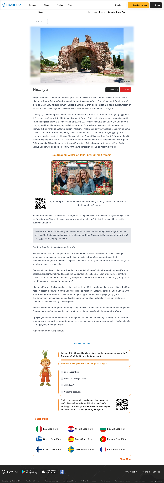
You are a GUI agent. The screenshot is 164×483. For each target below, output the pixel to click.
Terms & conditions (151, 472)
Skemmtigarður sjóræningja (75, 379)
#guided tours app (51, 481)
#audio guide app (156, 481)
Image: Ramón (125, 81)
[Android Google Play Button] (29, 471)
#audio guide (105, 481)
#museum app (140, 481)
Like (125, 89)
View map (112, 89)
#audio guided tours (33, 481)
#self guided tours (69, 481)
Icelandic (40, 21)
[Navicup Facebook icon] (62, 472)
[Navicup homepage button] (12, 5)
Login (155, 5)
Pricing (60, 5)
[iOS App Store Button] (49, 471)
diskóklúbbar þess (71, 372)
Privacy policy (131, 472)
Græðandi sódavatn (72, 392)
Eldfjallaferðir (69, 385)
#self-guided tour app (88, 481)
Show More (125, 459)
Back (39, 12)
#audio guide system (122, 481)
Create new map (138, 5)
